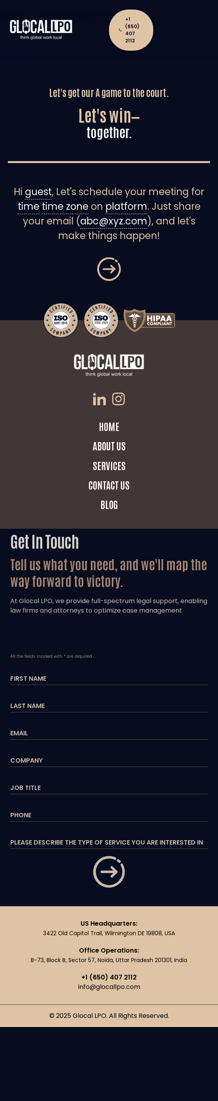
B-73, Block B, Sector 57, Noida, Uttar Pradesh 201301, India (109, 960)
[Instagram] (118, 400)
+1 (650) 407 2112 (128, 30)
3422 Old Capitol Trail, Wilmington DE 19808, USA (109, 933)
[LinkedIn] (101, 400)
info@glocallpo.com (109, 986)
